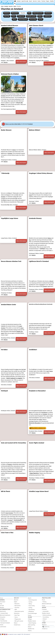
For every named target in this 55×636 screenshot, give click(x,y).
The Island (2, 601)
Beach (30, 1)
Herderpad (4, 391)
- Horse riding (31, 605)
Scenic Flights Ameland (36, 443)
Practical (43, 1)
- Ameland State (4, 613)
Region (47, 1)
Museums (6, 13)
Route (43, 600)
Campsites (2, 617)
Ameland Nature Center (8, 304)
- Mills (15, 609)
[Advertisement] (27, 68)
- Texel (43, 621)
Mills (29, 13)
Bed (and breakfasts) (5, 615)
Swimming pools (23, 19)
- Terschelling (45, 617)
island (30, 195)
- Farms (16, 617)
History (30, 630)
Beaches (16, 600)
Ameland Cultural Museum (9, 25)
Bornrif (51, 281)
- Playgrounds (17, 619)
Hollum (14, 150)
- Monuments (17, 605)
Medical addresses (46, 603)
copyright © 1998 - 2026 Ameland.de (23, 634)
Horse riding (33, 19)
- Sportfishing (31, 609)
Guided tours (47, 16)
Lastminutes (3, 626)
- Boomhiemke (3, 621)
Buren (30, 412)
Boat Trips (6, 16)
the (24, 369)
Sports (14, 19)
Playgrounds (21, 16)
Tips (1, 603)
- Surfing (30, 607)
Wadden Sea (20, 331)
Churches (23, 13)
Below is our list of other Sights (13, 124)
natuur (40, 419)
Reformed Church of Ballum (10, 74)
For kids (2, 605)
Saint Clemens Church (36, 25)
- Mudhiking (31, 611)
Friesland (44, 609)
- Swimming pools (32, 600)
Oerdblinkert (33, 349)
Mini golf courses (31, 16)
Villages (30, 619)
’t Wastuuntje (5, 173)
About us (44, 624)
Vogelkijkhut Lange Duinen (9, 218)
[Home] (15, 1)
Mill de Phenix (5, 491)
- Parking (44, 601)
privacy (15, 634)
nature (22, 328)
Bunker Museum (6, 130)
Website (6, 62)
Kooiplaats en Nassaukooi (37, 391)
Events (39, 1)
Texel (45, 559)
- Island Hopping (32, 623)
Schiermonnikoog (46, 561)
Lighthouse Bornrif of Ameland (39, 261)
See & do (35, 1)
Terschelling (32, 561)
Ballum (49, 238)
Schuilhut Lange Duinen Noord (38, 491)
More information (21, 61)
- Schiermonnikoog (46, 615)
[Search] (15, 3)
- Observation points (19, 611)
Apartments (3, 611)
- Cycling (30, 602)
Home (1, 598)
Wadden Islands (43, 554)
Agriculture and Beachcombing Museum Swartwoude (40, 304)
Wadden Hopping (34, 532)
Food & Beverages (32, 613)
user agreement (10, 634)
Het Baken (4, 349)
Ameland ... (17, 57)
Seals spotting (31, 625)
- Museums (16, 603)
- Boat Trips (17, 615)
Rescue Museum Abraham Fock (11, 261)
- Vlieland (44, 619)
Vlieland (49, 559)
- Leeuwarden (45, 611)
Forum (43, 605)
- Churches (16, 607)
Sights (15, 601)
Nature (40, 16)
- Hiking (30, 603)
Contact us (44, 628)
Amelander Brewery (35, 218)
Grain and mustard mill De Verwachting (13, 443)
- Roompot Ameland (5, 623)
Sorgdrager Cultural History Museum (40, 173)
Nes (25, 47)
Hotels (1, 624)
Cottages (2, 619)
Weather (52, 1)
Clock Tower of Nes (7, 532)
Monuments (15, 13)
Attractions (48, 13)
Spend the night (24, 1)
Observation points (38, 13)
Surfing (40, 19)
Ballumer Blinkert (34, 130)
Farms (13, 16)
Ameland (19, 1)
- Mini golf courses (18, 621)
